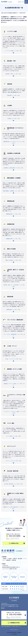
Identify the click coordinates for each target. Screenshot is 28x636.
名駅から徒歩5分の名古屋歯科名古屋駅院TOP (9, 12)
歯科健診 (20, 558)
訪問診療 (14, 560)
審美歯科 (8, 560)
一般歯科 (4, 558)
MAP (3, 608)
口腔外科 (15, 558)
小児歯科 (10, 558)
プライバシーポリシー (14, 629)
